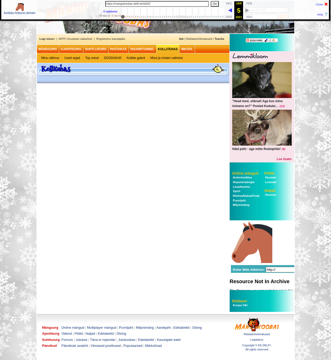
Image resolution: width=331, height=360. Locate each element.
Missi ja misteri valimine (166, 58)
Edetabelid (257, 22)
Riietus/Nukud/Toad (246, 195)
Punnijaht (239, 200)
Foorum (67, 340)
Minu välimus (50, 58)
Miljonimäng (241, 204)
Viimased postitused (106, 346)
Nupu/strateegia (243, 182)
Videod (67, 333)
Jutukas (81, 340)
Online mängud (245, 173)
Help (320, 14)
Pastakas (118, 49)
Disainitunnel (142, 49)
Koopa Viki (240, 305)
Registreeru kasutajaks (110, 38)
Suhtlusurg (95, 49)
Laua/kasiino (241, 186)
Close (319, 4)
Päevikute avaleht (75, 346)
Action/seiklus (242, 177)
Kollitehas (168, 49)
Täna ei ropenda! (102, 340)
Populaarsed (132, 346)
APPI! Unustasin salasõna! (75, 38)
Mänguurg (48, 49)
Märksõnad (153, 346)
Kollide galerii (136, 58)
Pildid (269, 173)
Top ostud (92, 58)
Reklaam (239, 301)
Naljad (270, 191)
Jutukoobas (127, 340)
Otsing (269, 22)
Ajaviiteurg (71, 49)
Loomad (270, 182)
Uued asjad (72, 58)
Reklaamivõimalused (199, 38)
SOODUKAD (113, 58)
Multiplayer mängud (101, 327)
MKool (187, 49)
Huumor (270, 177)
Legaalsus (256, 339)
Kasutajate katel (169, 340)
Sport (236, 191)
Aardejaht (163, 327)
